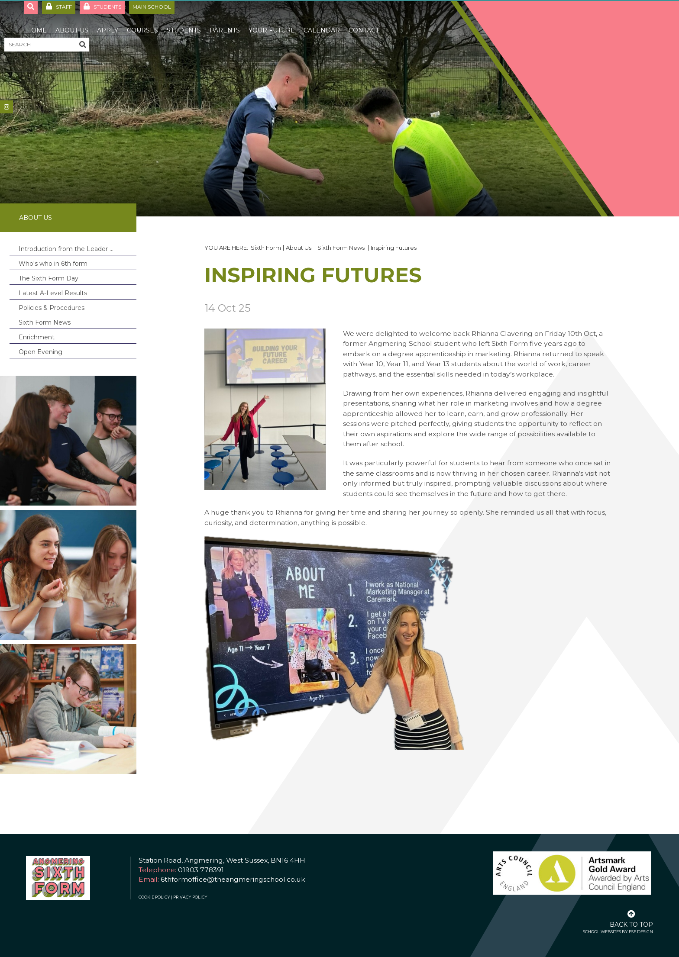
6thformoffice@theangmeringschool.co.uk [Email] (233, 879)
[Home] (36, 21)
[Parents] (224, 21)
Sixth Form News (341, 247)
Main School (152, 6)
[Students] (183, 21)
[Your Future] (271, 21)
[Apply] (108, 21)
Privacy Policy (190, 897)
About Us (35, 218)
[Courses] (142, 21)
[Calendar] (321, 21)
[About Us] (72, 21)
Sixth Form (266, 247)
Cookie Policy (154, 897)
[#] (6, 106)
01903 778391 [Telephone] (201, 870)
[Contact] (363, 21)
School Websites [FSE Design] (602, 931)
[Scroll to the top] (631, 918)
